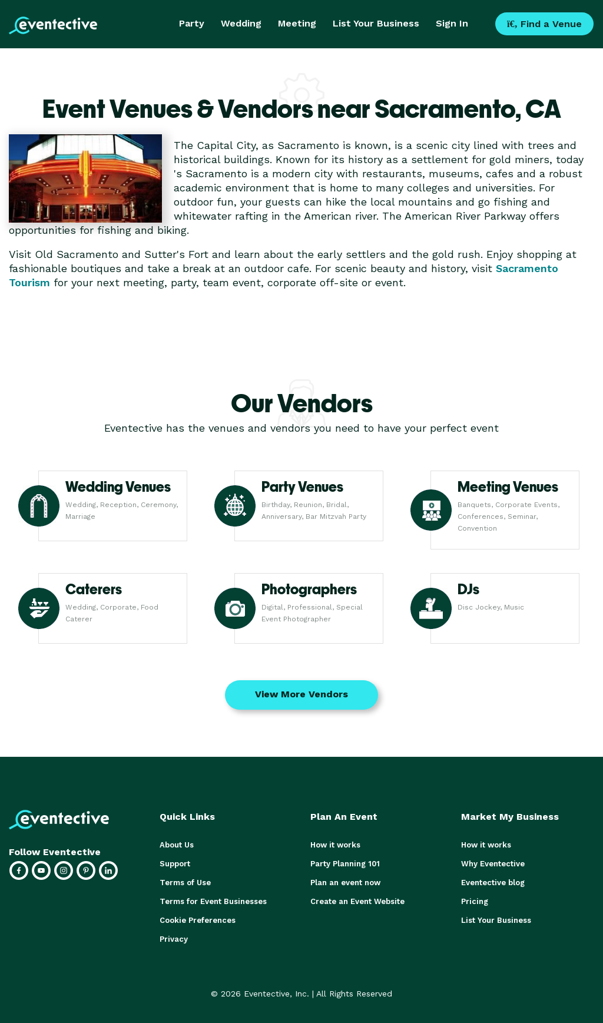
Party (191, 23)
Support (175, 863)
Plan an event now (345, 882)
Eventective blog (493, 882)
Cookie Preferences (198, 920)
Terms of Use (185, 882)
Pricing (474, 901)
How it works (335, 844)
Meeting (297, 23)
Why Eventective (493, 863)
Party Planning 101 (345, 863)
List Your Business (376, 23)
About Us (177, 844)
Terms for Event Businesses (213, 901)
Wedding (241, 23)
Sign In (452, 23)
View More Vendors (301, 694)
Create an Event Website (357, 901)
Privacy (174, 939)
